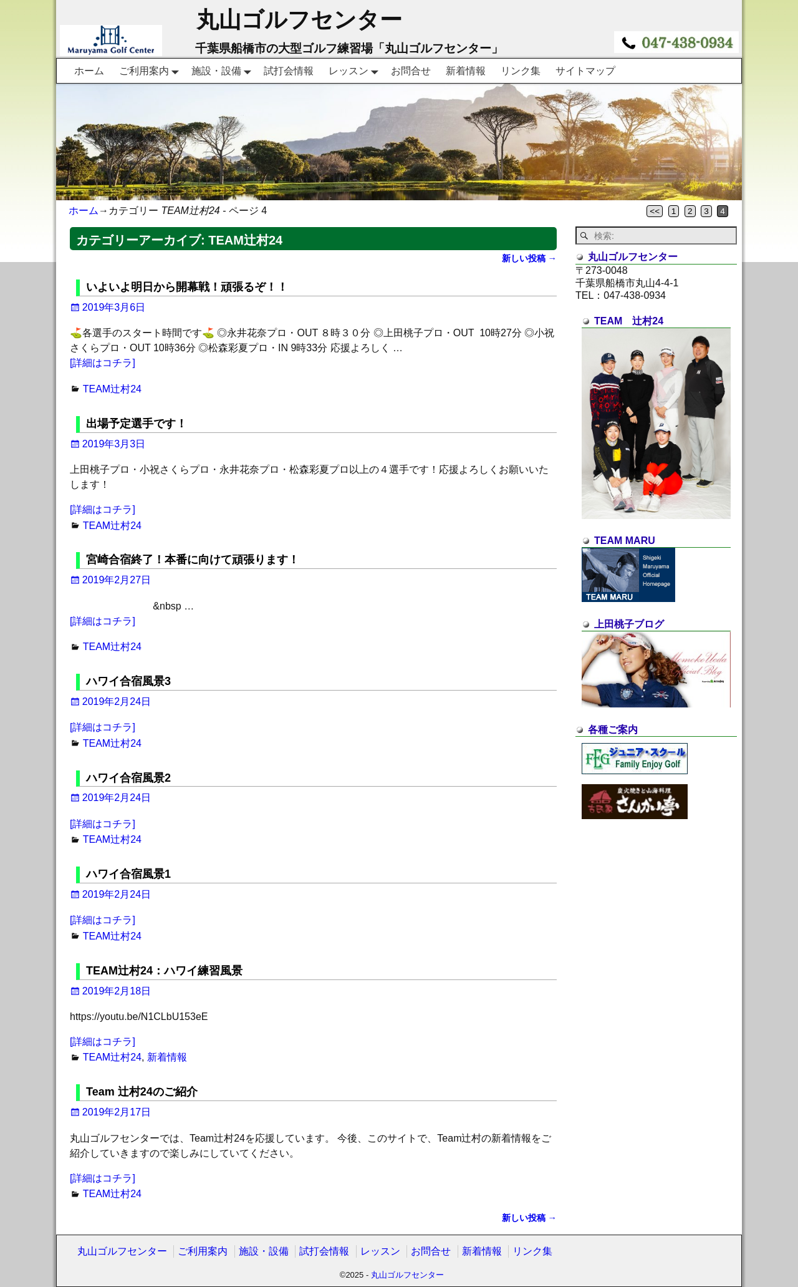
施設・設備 (223, 70)
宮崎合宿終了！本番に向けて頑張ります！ (192, 559)
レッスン (356, 70)
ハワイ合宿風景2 (128, 778)
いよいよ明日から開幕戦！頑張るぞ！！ (187, 287)
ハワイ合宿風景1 (128, 874)
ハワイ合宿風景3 (128, 681)
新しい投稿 (529, 258)
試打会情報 (289, 71)
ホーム (89, 71)
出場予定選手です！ (136, 423)
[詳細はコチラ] (102, 362)
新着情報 (466, 71)
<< (655, 211)
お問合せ (411, 71)
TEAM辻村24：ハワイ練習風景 (164, 970)
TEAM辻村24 (112, 389)
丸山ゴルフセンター (299, 19)
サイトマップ (585, 71)
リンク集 (521, 71)
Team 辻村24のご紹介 (142, 1091)
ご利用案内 (151, 70)
